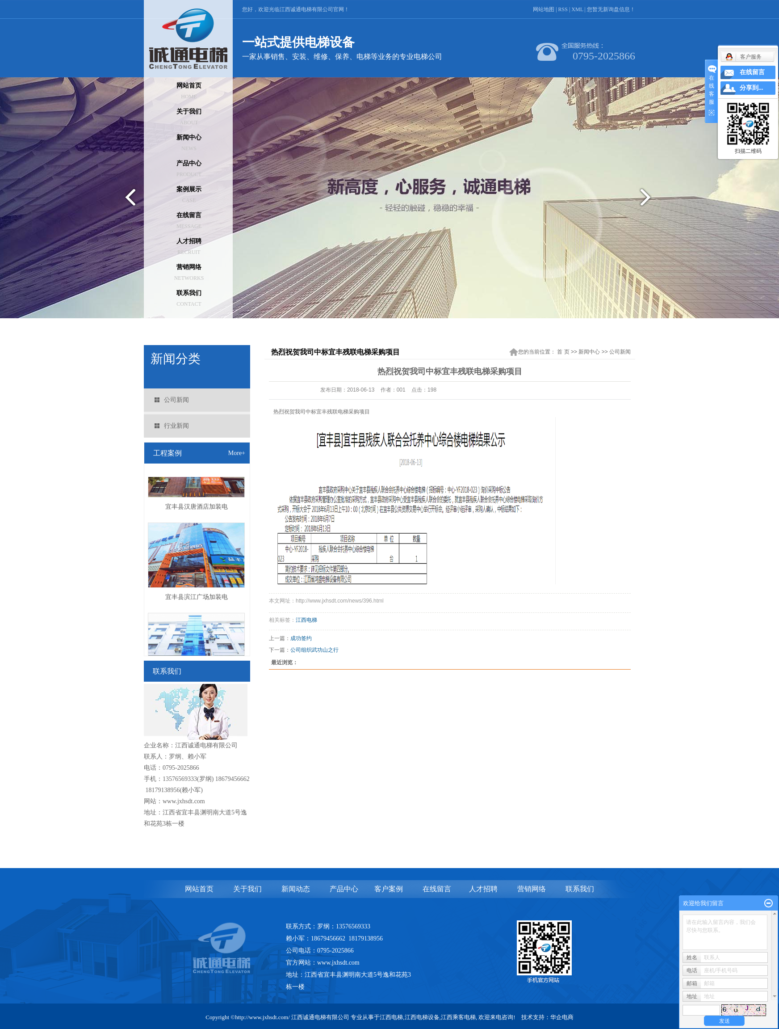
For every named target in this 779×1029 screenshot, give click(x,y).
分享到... (751, 87)
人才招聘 (188, 246)
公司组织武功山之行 (314, 650)
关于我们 (188, 117)
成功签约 (301, 638)
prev (128, 201)
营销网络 (189, 272)
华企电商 (562, 1017)
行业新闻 (176, 425)
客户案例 (388, 889)
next (651, 201)
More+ (236, 453)
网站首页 (188, 91)
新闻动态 (295, 889)
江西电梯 (306, 620)
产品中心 (188, 168)
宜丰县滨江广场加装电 (196, 598)
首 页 (563, 352)
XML (577, 9)
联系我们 (188, 298)
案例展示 (188, 194)
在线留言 (188, 220)
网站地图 (543, 9)
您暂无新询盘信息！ (611, 9)
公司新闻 (176, 399)
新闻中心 (188, 143)
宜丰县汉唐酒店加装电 (196, 508)
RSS (563, 9)
